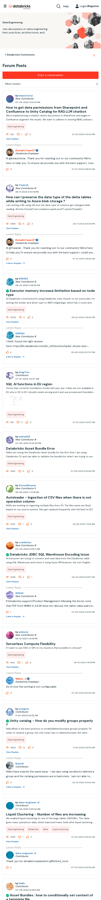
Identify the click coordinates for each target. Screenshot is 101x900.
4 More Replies (14, 263)
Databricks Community (19, 7)
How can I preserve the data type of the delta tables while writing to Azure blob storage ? (48, 199)
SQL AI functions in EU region (29, 384)
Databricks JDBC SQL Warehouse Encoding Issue (49, 554)
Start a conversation (50, 75)
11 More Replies (14, 787)
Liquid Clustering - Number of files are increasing (46, 814)
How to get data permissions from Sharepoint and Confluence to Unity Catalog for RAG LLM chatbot (46, 109)
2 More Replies (14, 356)
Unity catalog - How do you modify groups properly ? (49, 722)
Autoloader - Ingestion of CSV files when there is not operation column (48, 499)
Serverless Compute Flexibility (31, 644)
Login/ (89, 6)
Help (66, 6)
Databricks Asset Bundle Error (30, 448)
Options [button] (94, 55)
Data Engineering (16, 126)
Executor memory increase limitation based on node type (50, 292)
